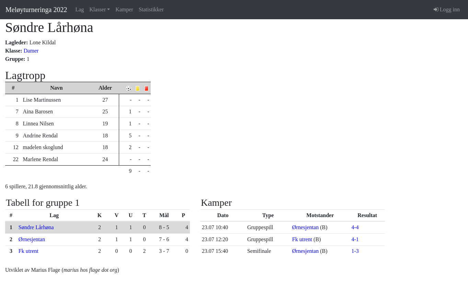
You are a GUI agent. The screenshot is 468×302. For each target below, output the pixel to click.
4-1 (354, 239)
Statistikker (151, 9)
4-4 (354, 227)
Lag (79, 9)
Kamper (124, 9)
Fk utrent (28, 251)
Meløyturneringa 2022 (36, 9)
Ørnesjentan (32, 239)
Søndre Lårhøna (36, 227)
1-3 (354, 251)
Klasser (97, 9)
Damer (31, 51)
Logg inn (447, 9)
